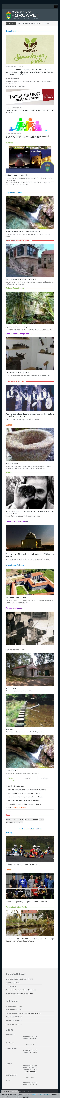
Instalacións (42, 789)
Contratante (27, 778)
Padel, (31, 789)
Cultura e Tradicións (12, 464)
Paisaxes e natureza (12, 770)
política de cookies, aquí (40, 1095)
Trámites (10, 778)
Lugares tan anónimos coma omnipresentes (19, 327)
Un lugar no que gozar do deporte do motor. (22, 864)
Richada (8, 819)
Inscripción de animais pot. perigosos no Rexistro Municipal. (26, 797)
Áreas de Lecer (10, 729)
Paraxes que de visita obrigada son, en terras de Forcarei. (23, 231)
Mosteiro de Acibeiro (31, 819)
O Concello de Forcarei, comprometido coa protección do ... (23, 23)
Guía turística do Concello (17, 175)
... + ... (10, 811)
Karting (35, 789)
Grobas (41, 819)
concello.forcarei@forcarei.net (27, 990)
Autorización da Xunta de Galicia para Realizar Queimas (24, 804)
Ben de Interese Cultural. (16, 597)
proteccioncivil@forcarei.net (32, 1013)
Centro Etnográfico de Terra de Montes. (17, 372)
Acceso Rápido (44, 778)
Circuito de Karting (18, 819)
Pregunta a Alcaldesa (26, 993)
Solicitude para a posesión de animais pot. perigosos (23, 800)
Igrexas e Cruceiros (11, 688)
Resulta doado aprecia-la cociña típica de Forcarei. (21, 279)
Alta (9, 793)
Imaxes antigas (10, 647)
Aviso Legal (29, 1091)
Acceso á (17, 807)
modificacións (15, 793)
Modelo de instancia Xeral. (16, 786)
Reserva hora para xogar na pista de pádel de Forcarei (26, 902)
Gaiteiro (20, 822)
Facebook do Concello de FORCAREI (30, 829)
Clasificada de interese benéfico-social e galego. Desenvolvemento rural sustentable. (30, 940)
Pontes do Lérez (11, 822)
